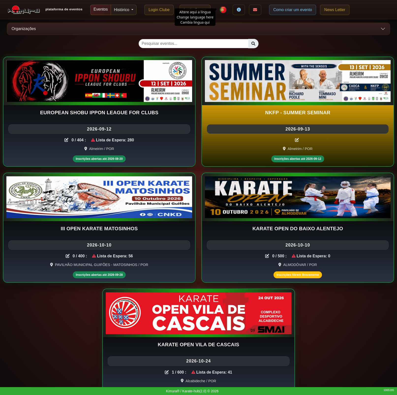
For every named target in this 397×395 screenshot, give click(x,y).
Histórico (122, 10)
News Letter (334, 10)
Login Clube (159, 10)
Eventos (100, 9)
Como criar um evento (292, 10)
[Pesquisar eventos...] (193, 43)
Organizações (24, 29)
